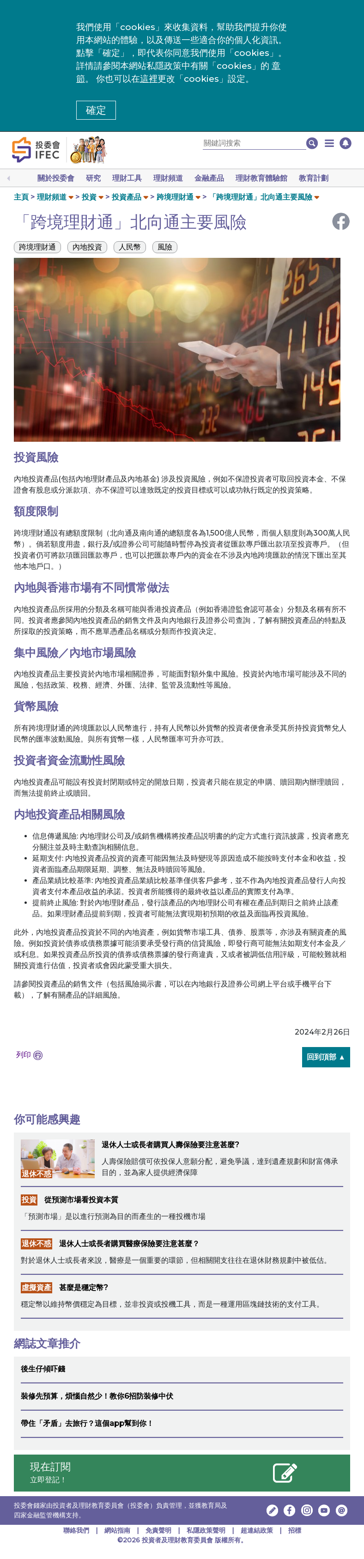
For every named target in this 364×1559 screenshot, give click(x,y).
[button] (329, 143)
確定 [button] (96, 110)
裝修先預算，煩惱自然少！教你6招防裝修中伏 (97, 1396)
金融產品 (209, 178)
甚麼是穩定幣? (83, 1287)
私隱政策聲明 (207, 1530)
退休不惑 (36, 1173)
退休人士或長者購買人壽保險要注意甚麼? (170, 1144)
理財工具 (127, 178)
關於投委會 (55, 178)
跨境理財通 (175, 197)
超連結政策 (257, 1530)
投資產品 (126, 197)
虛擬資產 (36, 1287)
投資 (89, 197)
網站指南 (117, 1530)
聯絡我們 (76, 1530)
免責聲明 (159, 1530)
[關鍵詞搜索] (254, 143)
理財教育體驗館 (261, 178)
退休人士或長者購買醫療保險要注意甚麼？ (129, 1243)
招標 (294, 1530)
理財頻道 (168, 178)
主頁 (21, 197)
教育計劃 (313, 178)
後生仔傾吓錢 (43, 1368)
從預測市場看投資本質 (81, 1199)
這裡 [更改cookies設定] (149, 78)
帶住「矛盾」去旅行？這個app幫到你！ (87, 1423)
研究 (93, 178)
